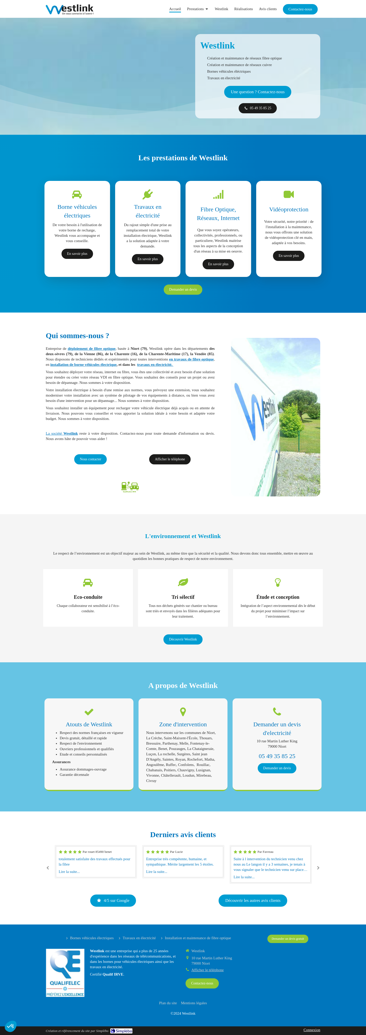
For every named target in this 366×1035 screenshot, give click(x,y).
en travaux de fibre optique (191, 359)
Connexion (311, 1030)
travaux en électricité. (155, 365)
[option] (183, 862)
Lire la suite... (69, 872)
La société (62, 433)
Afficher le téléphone (207, 970)
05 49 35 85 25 (277, 756)
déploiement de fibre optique (91, 349)
